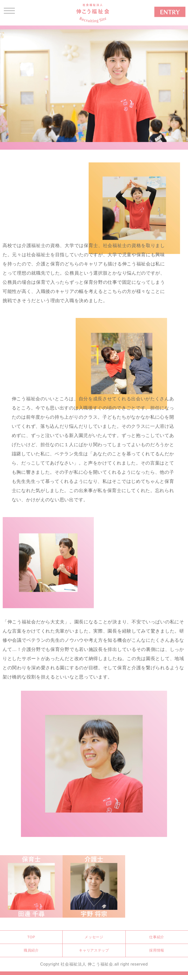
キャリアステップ (94, 950)
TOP (31, 937)
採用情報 (156, 950)
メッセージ (94, 937)
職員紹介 (31, 950)
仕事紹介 (156, 937)
